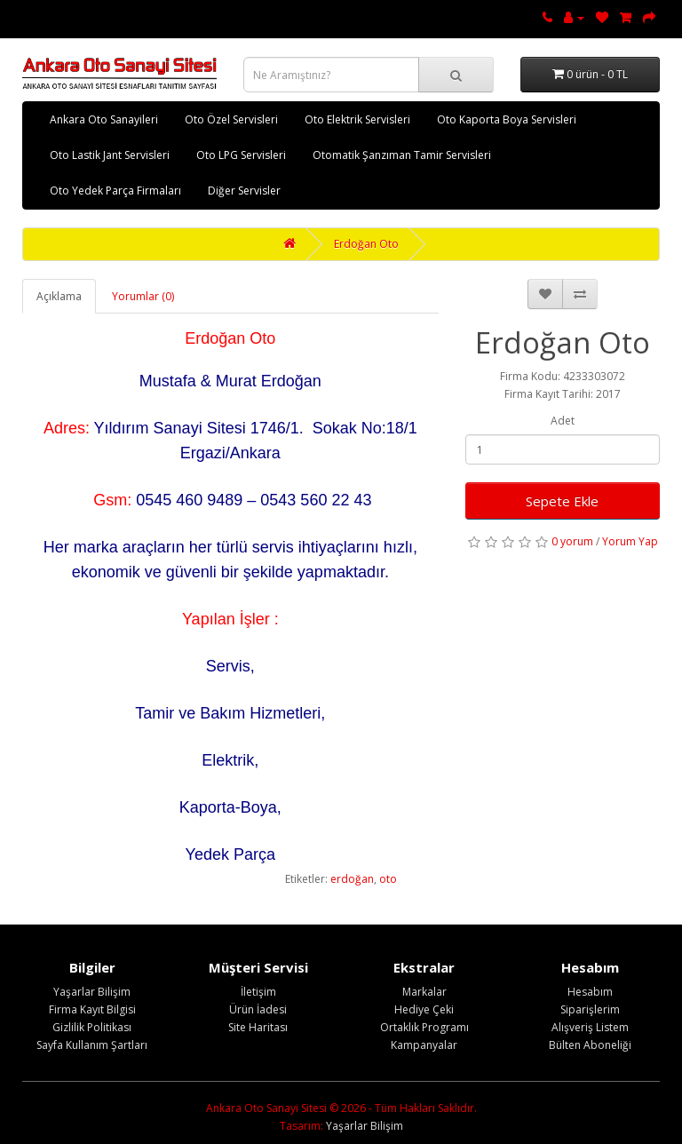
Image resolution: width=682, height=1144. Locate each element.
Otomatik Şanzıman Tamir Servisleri (402, 155)
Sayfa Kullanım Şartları (91, 1045)
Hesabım (590, 991)
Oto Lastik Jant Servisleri (110, 155)
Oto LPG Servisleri (241, 155)
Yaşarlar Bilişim (92, 991)
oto (388, 878)
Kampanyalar (424, 1045)
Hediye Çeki (424, 1009)
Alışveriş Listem (590, 1027)
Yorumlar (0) (143, 296)
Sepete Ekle (562, 501)
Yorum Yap (630, 541)
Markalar (424, 991)
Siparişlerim (590, 1009)
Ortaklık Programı (424, 1027)
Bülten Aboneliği (590, 1045)
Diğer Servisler (244, 190)
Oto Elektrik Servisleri (357, 119)
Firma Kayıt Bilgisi (92, 1009)
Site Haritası (258, 1027)
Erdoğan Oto (366, 243)
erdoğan (352, 878)
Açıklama (59, 296)
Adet (563, 420)
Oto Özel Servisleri (231, 119)
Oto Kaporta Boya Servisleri (506, 119)
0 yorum (572, 541)
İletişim (258, 991)
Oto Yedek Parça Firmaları (115, 190)
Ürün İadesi (258, 1009)
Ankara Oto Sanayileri (104, 119)
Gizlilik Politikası (91, 1027)
